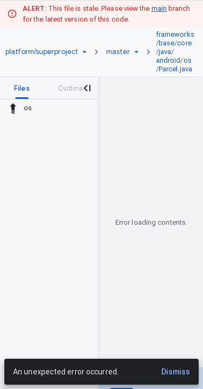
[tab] (22, 88)
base (166, 43)
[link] (178, 51)
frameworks (175, 34)
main (159, 8)
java (165, 52)
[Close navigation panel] (86, 88)
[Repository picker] (84, 51)
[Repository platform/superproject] (41, 51)
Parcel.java (175, 69)
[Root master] (118, 51)
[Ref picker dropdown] (136, 51)
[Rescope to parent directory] (13, 108)
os (188, 60)
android (168, 60)
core (184, 43)
